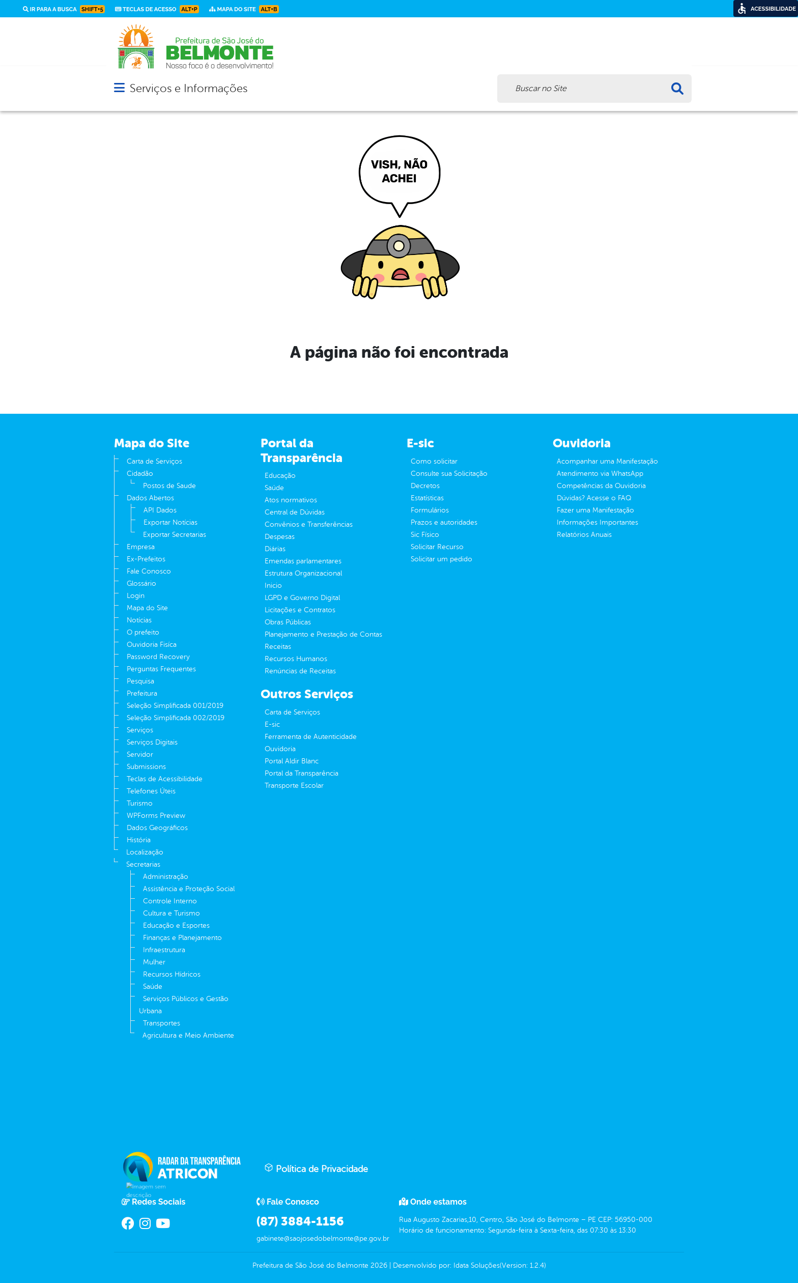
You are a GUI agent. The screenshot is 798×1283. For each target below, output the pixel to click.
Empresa (141, 547)
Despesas (280, 536)
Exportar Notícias (170, 522)
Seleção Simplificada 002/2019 (175, 718)
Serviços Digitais (152, 742)
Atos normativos (291, 500)
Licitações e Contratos (300, 610)
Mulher (154, 962)
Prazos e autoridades (444, 522)
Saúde (152, 986)
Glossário (141, 583)
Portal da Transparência (301, 773)
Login (136, 596)
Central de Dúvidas (295, 512)
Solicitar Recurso (437, 547)
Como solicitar (434, 461)
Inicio (273, 585)
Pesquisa (140, 681)
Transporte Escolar (294, 785)
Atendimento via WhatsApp (600, 473)
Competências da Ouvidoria (601, 486)
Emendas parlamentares (303, 561)
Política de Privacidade (316, 1168)
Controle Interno (170, 901)
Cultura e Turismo (171, 913)
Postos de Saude (169, 486)
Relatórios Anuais (584, 534)
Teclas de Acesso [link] (157, 9)
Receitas (278, 646)
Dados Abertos (150, 498)
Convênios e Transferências (309, 524)
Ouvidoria (280, 749)
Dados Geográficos (157, 828)
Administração (165, 876)
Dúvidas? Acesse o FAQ (594, 498)
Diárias (275, 549)
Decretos (425, 486)
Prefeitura (142, 693)
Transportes (161, 1023)
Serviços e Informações (188, 88)
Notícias (139, 620)
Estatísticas (427, 498)
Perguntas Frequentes (161, 669)
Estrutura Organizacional (303, 573)
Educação (280, 475)
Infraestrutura (164, 950)
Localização (144, 852)
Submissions (146, 767)
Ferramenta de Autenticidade (311, 736)
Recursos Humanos (296, 659)
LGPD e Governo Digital (302, 598)
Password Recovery (158, 657)
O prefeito (143, 632)
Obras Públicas (288, 622)
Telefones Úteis (151, 791)
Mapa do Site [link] (244, 9)
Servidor (140, 754)
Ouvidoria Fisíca (152, 644)
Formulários (430, 510)
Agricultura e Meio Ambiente (188, 1035)
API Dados (160, 510)
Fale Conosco (149, 571)
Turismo (140, 803)
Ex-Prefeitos (146, 559)
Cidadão (140, 473)
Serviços (140, 730)
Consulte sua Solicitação (449, 473)
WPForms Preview (156, 815)
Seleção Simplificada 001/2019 (175, 705)
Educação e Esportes (176, 925)
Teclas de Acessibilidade (165, 779)
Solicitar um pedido (441, 559)
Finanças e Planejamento (182, 938)
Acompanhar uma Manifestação (607, 461)
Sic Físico (425, 534)
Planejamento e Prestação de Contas (323, 634)
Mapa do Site (147, 608)
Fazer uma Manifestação (595, 510)
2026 (377, 1265)
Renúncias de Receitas (300, 671)
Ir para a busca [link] (64, 9)
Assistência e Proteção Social (189, 889)
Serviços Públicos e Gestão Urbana (184, 1005)
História (139, 840)
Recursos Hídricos (172, 974)
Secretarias (143, 864)
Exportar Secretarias (174, 534)
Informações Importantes (597, 522)
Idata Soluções (476, 1265)
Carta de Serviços (154, 461)
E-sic (272, 724)
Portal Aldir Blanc (292, 761)
